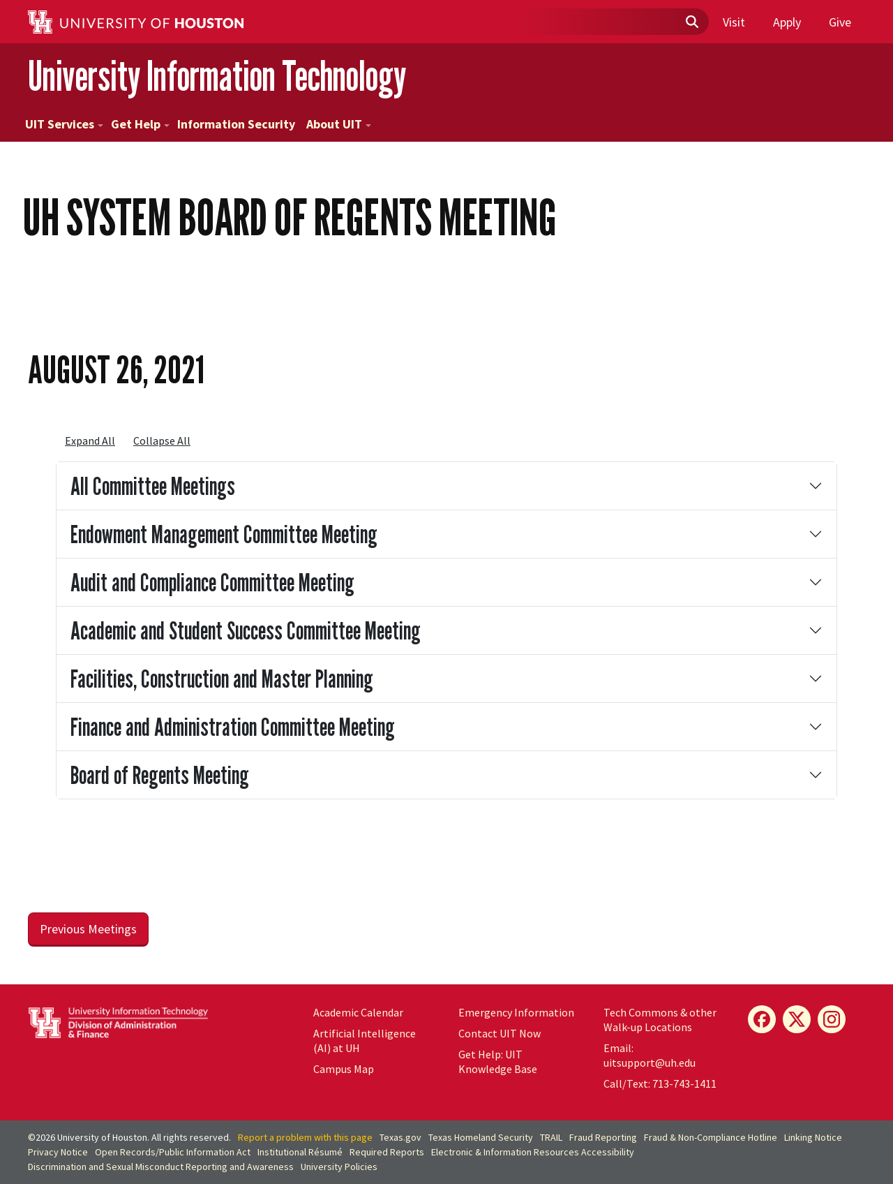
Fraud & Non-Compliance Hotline (710, 1137)
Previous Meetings (88, 929)
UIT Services (64, 124)
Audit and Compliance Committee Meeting (212, 582)
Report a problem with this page (305, 1137)
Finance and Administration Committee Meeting (232, 726)
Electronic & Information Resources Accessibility (532, 1152)
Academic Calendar (358, 1012)
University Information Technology (217, 76)
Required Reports (387, 1152)
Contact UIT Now (499, 1033)
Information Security (236, 124)
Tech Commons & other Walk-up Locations (659, 1019)
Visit (734, 22)
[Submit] (691, 22)
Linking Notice (813, 1137)
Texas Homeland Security (480, 1137)
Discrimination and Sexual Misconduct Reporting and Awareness (161, 1166)
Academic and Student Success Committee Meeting (245, 630)
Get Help (140, 124)
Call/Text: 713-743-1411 (659, 1083)
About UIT (338, 124)
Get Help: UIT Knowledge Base (497, 1061)
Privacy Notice (58, 1152)
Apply (787, 22)
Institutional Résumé (300, 1152)
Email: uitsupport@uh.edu (649, 1055)
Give (840, 22)
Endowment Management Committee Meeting (223, 534)
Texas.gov (400, 1137)
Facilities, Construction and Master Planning (221, 678)
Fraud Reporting (603, 1137)
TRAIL (551, 1137)
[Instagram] (832, 1019)
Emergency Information (516, 1012)
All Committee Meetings (152, 486)
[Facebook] (762, 1019)
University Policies (339, 1166)
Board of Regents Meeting (159, 775)
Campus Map (343, 1069)
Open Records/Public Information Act (172, 1152)
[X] (797, 1019)
